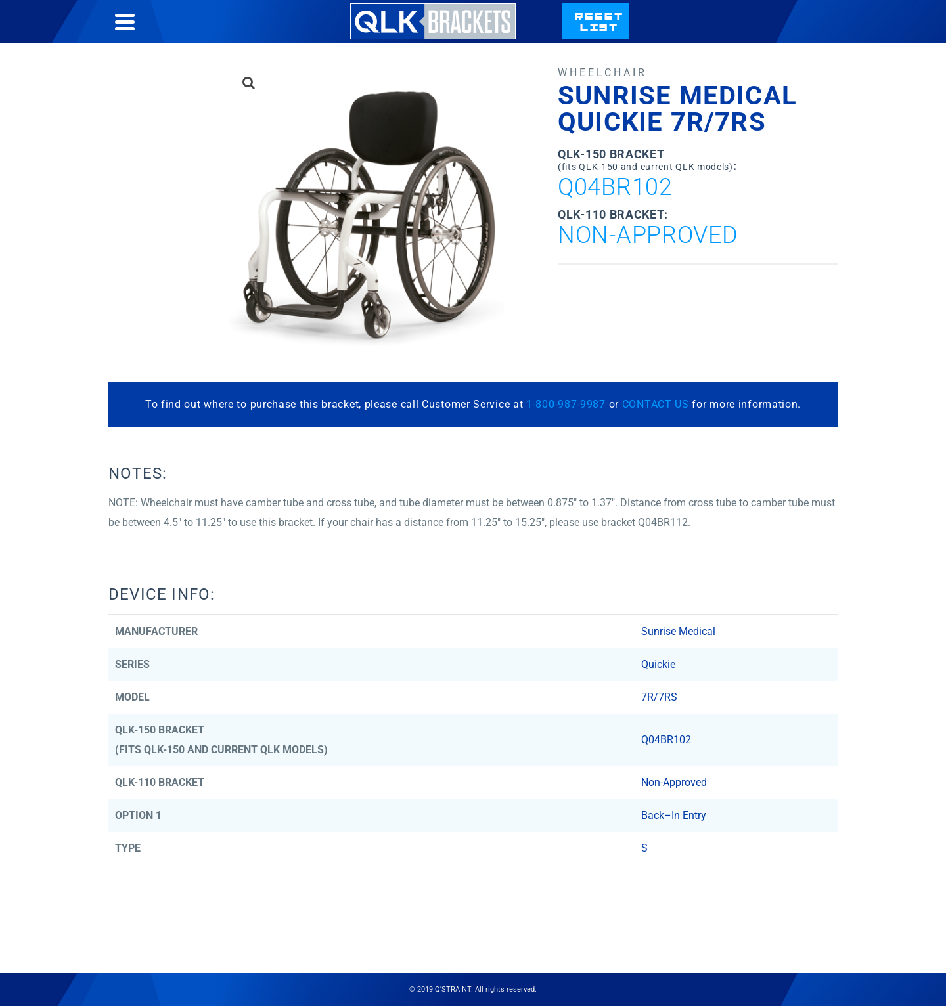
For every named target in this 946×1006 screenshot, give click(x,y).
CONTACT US (655, 404)
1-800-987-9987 (566, 404)
